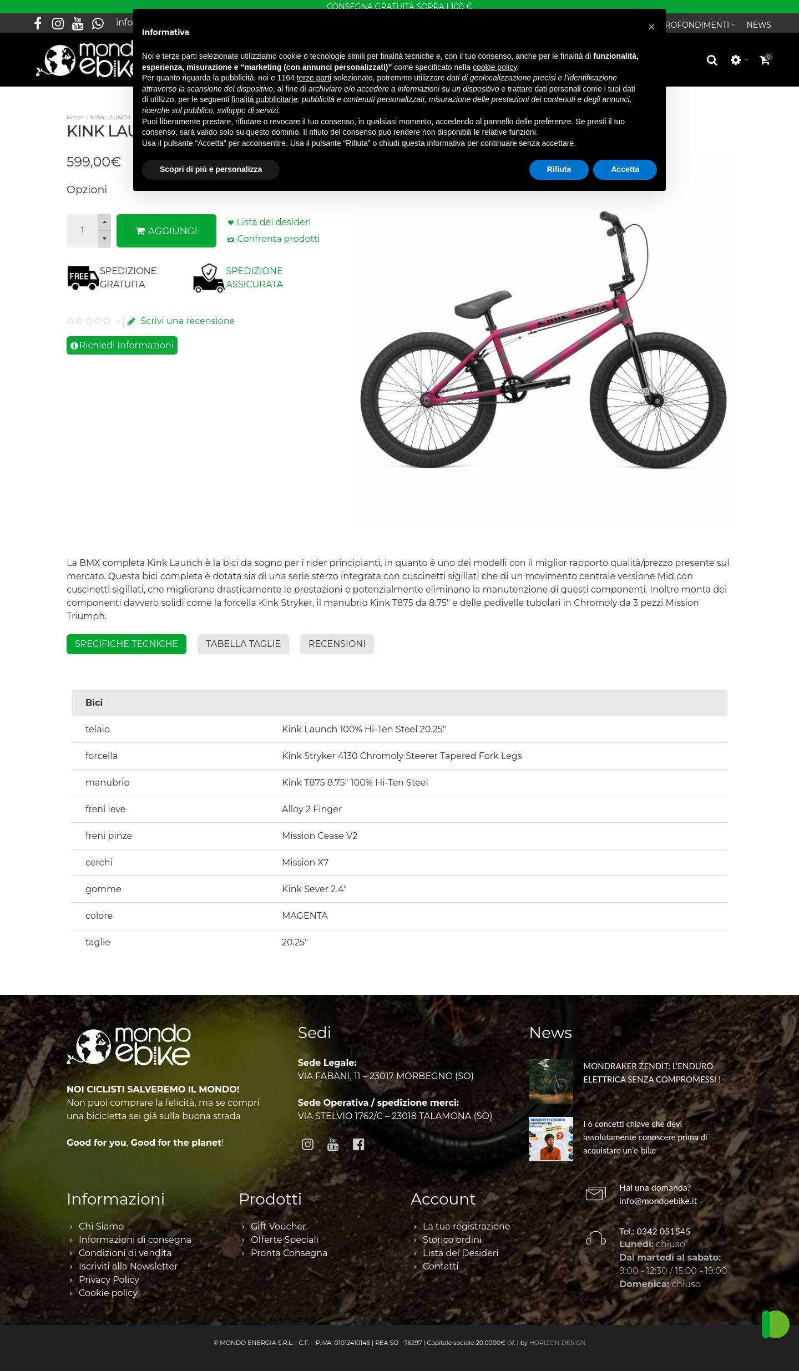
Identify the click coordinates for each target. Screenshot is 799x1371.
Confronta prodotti (278, 232)
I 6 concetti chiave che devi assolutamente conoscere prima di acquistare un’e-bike (645, 1130)
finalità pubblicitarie (264, 99)
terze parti (314, 77)
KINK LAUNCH (110, 111)
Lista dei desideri (273, 216)
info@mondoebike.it (658, 1194)
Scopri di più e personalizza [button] (211, 169)
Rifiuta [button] (559, 169)
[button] (651, 27)
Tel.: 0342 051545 (655, 1225)
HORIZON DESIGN (557, 1336)
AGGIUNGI (167, 224)
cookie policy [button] (495, 67)
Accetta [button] (625, 169)
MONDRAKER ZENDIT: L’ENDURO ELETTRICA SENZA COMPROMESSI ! (652, 1066)
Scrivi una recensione (181, 315)
